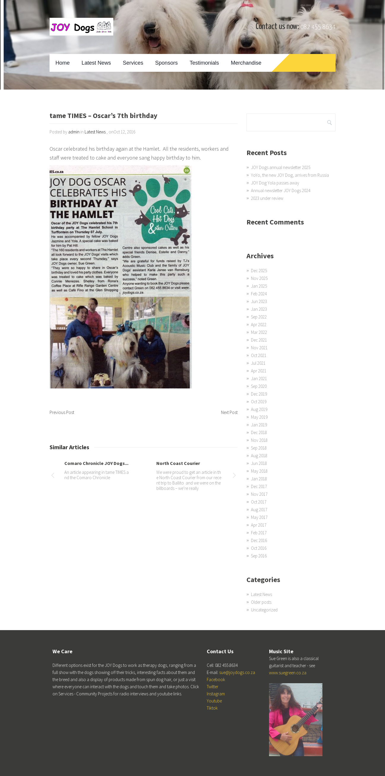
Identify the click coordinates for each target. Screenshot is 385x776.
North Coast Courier (178, 463)
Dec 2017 (259, 486)
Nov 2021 (259, 347)
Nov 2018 (259, 440)
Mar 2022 (259, 332)
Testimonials (204, 63)
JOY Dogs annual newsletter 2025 (280, 167)
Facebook (216, 679)
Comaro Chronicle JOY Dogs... (96, 463)
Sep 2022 (259, 317)
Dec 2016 (259, 540)
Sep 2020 (259, 386)
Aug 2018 (259, 455)
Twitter (212, 686)
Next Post (229, 412)
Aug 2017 (259, 509)
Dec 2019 (259, 394)
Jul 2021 (258, 363)
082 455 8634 (317, 27)
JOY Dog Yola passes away (275, 183)
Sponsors (166, 63)
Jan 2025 (259, 286)
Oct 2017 (258, 502)
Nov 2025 (259, 278)
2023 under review (267, 198)
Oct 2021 (258, 355)
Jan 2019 (259, 425)
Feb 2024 (259, 294)
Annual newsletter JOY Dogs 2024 (280, 190)
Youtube (214, 701)
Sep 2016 (259, 556)
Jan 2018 (259, 479)
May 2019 (259, 417)
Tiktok (212, 708)
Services (133, 63)
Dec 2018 (259, 432)
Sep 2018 (259, 448)
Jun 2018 (259, 463)
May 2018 (259, 471)
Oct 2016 (258, 548)
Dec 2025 (259, 270)
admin (73, 132)
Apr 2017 (258, 525)
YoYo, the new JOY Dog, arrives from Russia (290, 175)
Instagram (216, 694)
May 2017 (259, 517)
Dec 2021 (259, 340)
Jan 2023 (259, 309)
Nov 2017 (259, 494)
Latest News (96, 63)
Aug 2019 (259, 409)
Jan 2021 (259, 378)
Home (62, 63)
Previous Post (62, 412)
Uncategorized (264, 610)
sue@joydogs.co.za (237, 672)
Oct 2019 (258, 401)
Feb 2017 (259, 533)
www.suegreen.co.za (287, 672)
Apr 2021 (258, 371)
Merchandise (246, 63)
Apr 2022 (258, 324)
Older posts (261, 602)
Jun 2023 (259, 301)
